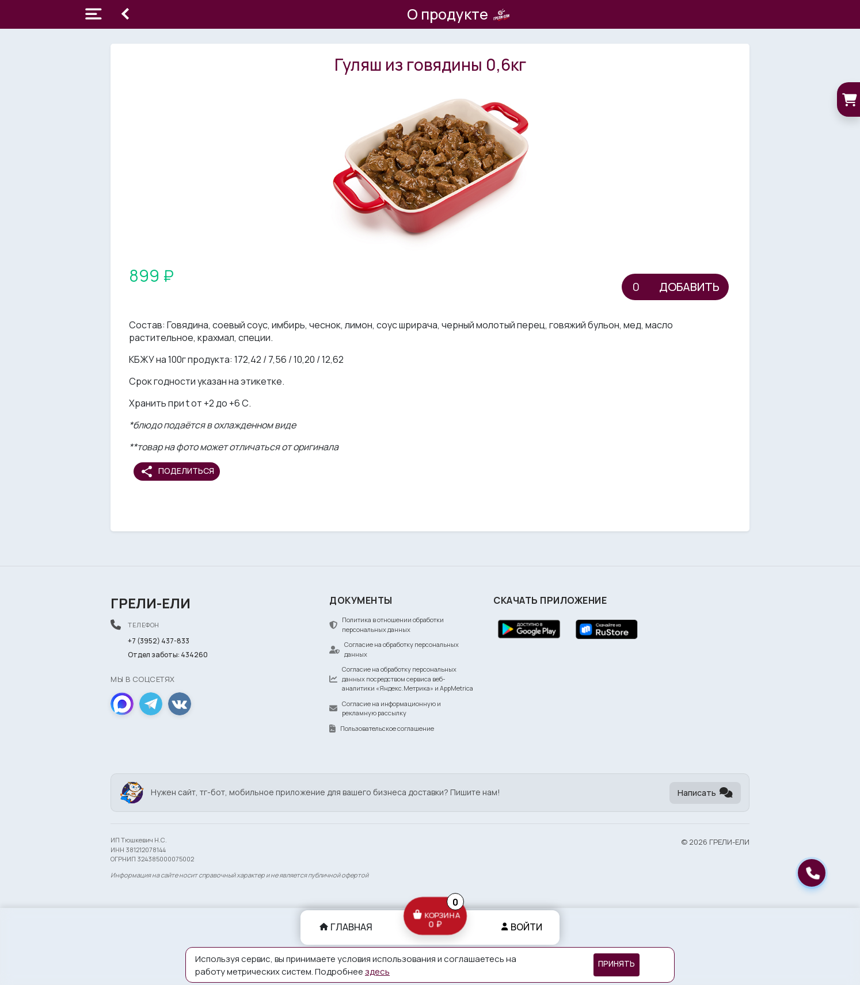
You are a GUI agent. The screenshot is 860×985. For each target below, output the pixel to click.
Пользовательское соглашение (381, 728)
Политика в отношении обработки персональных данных (386, 624)
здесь (377, 971)
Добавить (689, 286)
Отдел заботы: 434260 (168, 655)
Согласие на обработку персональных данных (394, 649)
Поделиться (177, 471)
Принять (616, 964)
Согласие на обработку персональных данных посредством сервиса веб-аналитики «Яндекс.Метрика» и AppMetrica (401, 678)
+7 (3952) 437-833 (158, 641)
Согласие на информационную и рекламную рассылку (385, 708)
